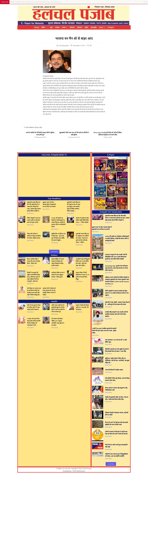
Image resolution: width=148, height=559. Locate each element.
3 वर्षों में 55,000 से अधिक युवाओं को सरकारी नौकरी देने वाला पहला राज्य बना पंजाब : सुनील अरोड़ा (104, 330)
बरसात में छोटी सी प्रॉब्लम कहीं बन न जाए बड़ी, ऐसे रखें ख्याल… (82, 307)
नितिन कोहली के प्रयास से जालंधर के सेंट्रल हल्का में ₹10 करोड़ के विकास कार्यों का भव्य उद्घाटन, (116, 293)
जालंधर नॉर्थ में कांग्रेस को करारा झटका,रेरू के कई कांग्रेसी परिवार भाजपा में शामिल (49, 291)
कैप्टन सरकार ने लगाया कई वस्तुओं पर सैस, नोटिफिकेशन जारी (116, 389)
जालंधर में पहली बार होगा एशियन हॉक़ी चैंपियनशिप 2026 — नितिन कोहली (82, 220)
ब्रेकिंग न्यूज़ (47, 27)
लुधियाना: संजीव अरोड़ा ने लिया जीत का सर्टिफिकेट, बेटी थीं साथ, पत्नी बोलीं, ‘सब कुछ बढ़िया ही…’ (117, 360)
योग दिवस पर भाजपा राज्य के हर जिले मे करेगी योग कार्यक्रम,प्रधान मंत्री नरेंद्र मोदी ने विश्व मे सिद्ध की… (34, 291)
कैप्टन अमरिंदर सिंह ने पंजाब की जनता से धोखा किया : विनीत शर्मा (33, 261)
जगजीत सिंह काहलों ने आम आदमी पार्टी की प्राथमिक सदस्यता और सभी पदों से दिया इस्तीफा (116, 314)
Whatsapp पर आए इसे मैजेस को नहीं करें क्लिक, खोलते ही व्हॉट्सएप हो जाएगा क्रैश (108, 133)
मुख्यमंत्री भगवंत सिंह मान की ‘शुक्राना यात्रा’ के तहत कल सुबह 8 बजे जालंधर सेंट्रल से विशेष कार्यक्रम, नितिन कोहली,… (73, 206)
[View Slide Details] (110, 183)
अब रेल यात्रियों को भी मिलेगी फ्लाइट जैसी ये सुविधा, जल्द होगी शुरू (40, 133)
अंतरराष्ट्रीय (93, 27)
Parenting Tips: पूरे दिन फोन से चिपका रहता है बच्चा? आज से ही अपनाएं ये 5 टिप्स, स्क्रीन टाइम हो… (116, 268)
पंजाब (64, 27)
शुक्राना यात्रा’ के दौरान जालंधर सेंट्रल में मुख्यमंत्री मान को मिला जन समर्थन (49, 204)
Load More (54, 252)
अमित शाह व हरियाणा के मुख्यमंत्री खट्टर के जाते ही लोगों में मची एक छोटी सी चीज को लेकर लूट (57, 308)
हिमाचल (72, 27)
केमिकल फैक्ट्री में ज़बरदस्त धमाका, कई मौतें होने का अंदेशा (116, 414)
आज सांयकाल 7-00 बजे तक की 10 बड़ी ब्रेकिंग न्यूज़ (116, 341)
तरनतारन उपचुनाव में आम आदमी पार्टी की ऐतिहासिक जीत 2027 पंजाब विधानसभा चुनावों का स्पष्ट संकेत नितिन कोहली (116, 257)
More (102, 27)
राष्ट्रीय (86, 27)
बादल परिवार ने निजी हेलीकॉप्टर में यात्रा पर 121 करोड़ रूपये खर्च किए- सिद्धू (83, 276)
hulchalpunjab (64, 45)
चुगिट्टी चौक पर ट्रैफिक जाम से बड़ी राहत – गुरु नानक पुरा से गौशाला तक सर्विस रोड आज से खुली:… (58, 237)
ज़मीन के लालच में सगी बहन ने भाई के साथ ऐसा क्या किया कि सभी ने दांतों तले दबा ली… (117, 433)
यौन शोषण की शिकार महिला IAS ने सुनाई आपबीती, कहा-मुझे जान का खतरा (57, 322)
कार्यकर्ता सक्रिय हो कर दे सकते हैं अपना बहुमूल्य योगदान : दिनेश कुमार (58, 275)
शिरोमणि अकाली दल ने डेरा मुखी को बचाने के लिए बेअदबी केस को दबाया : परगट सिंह (117, 350)
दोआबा (57, 27)
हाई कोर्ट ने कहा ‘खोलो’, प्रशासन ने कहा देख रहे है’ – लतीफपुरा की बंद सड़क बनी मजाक (117, 303)
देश (90, 45)
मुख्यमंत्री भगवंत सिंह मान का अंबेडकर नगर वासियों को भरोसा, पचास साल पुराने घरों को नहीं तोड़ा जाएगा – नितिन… (82, 238)
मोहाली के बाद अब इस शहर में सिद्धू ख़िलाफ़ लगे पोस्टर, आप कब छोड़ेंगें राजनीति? (116, 455)
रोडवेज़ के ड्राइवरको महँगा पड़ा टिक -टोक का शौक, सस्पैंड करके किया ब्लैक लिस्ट (116, 398)
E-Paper (111, 27)
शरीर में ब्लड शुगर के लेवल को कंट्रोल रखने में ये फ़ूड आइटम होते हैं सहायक (33, 307)
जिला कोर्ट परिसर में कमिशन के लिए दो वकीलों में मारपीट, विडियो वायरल (34, 236)
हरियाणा (79, 27)
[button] (65, 27)
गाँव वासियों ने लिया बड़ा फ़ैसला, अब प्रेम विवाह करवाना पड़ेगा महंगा (117, 379)
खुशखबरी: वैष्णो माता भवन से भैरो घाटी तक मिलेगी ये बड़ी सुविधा (74, 133)
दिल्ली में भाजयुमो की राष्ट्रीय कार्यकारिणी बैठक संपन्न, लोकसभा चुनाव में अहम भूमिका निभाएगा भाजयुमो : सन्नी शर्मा (33, 277)
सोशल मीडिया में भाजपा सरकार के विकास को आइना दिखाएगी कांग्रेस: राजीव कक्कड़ (57, 262)
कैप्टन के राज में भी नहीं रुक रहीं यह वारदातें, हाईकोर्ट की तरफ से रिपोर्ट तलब (116, 423)
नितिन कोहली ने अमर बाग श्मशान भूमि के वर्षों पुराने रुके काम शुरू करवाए (33, 220)
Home (36, 27)
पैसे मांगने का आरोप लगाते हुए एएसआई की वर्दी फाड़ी (116, 446)
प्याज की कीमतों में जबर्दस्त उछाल (114, 370)
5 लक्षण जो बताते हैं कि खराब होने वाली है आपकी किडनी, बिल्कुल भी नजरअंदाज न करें (33, 322)
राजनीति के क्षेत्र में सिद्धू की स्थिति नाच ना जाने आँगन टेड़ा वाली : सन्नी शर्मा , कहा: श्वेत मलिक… (83, 262)
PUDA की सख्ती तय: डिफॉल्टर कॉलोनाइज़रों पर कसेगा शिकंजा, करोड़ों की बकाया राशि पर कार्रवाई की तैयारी (58, 222)
